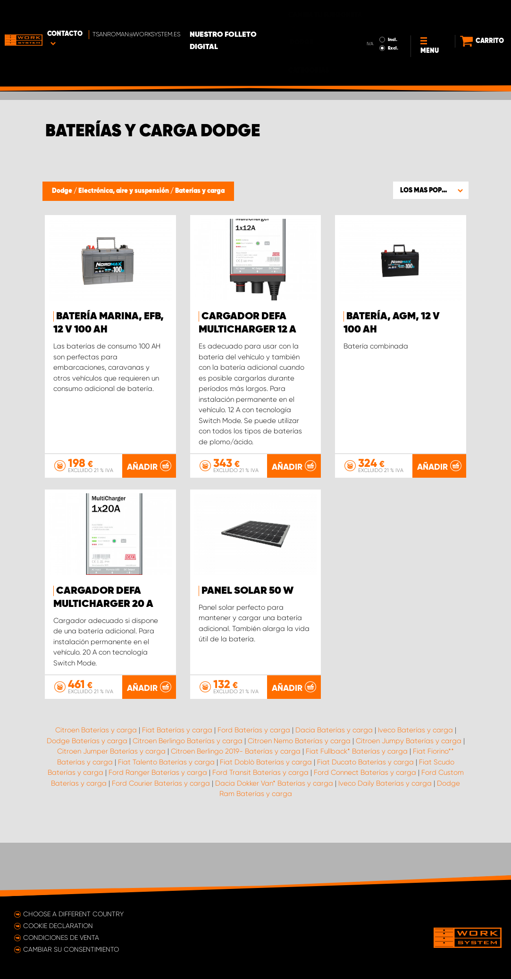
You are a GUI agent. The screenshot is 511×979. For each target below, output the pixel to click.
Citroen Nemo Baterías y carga (299, 794)
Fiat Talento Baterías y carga (166, 815)
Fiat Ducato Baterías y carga (365, 815)
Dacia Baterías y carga (334, 783)
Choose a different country (73, 914)
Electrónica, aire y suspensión (124, 191)
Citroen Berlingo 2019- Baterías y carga (236, 804)
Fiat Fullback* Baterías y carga (357, 804)
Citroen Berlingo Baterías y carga (188, 794)
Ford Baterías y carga (254, 783)
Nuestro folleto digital (254, 14)
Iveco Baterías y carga (415, 783)
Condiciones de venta (61, 937)
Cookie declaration (58, 925)
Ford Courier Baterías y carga (161, 836)
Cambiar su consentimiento (71, 949)
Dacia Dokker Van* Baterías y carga (274, 836)
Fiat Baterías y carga (177, 783)
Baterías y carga (200, 191)
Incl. (380, 13)
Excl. (380, 21)
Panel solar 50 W (247, 591)
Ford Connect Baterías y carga (365, 825)
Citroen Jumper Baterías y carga (111, 804)
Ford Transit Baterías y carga (260, 825)
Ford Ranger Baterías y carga (158, 825)
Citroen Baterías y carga (96, 783)
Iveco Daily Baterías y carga (385, 836)
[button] (431, 190)
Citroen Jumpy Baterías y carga (408, 794)
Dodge (63, 191)
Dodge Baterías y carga (87, 794)
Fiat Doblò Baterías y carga (266, 815)
